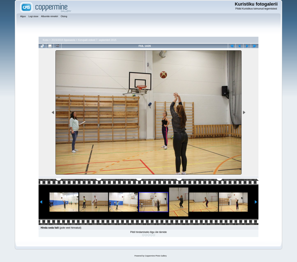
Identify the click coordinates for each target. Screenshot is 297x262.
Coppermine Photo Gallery (156, 256)
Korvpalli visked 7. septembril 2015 (97, 40)
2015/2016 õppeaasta (63, 40)
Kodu (45, 40)
